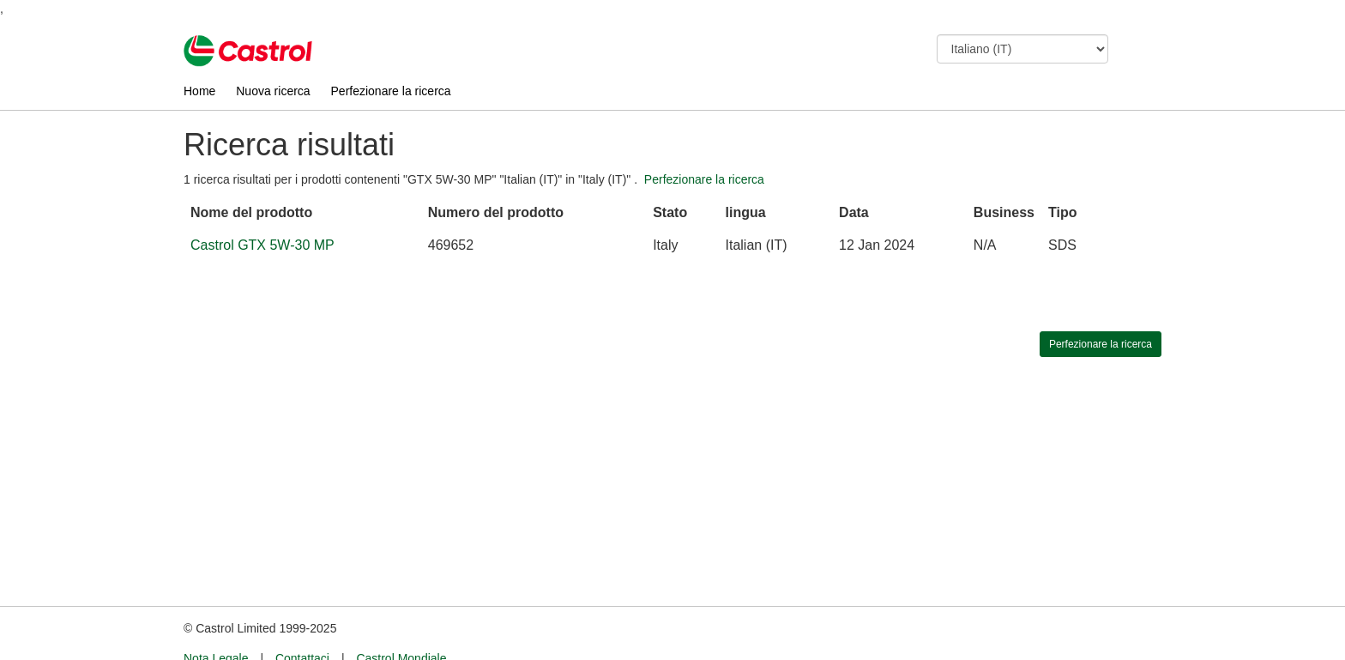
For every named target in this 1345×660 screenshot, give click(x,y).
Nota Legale (216, 626)
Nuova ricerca (273, 91)
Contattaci (302, 626)
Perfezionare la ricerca (391, 91)
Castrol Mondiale (401, 626)
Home (199, 91)
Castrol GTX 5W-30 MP (262, 245)
